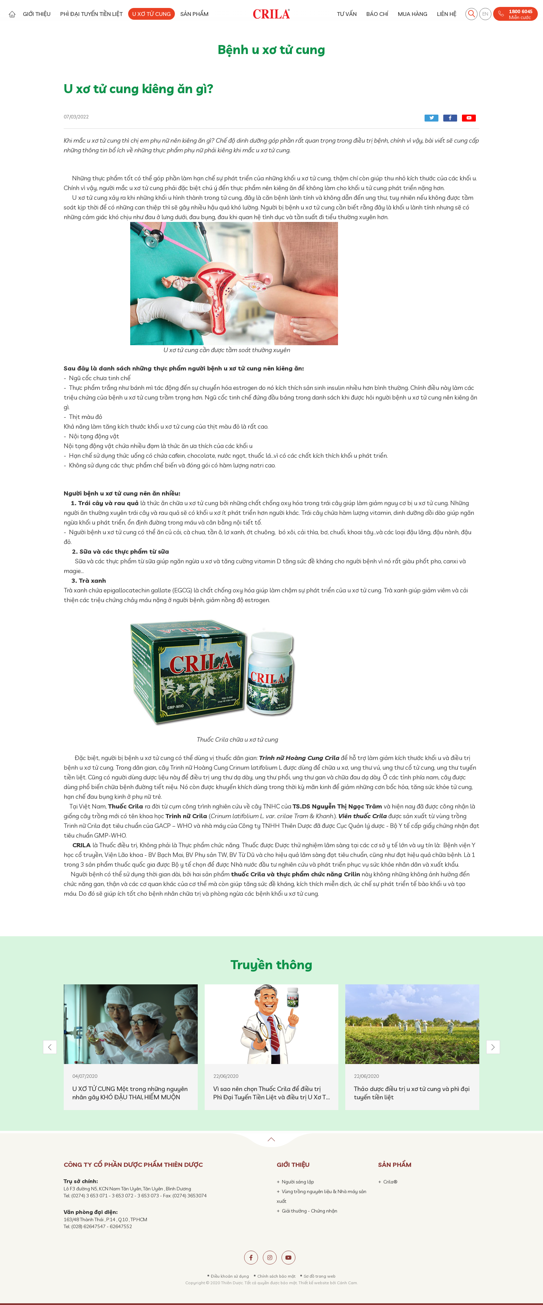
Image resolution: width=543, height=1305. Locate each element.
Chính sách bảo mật (276, 1276)
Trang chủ (12, 14)
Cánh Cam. (347, 1282)
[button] (50, 1047)
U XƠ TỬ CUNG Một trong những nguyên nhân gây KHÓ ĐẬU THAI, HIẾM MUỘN (130, 1093)
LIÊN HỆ (446, 13)
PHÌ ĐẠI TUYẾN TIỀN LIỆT (91, 13)
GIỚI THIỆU (37, 13)
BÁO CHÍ (377, 13)
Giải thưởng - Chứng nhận (309, 1211)
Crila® (390, 1182)
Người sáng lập (298, 1182)
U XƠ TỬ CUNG (151, 13)
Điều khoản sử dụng (230, 1276)
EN (485, 14)
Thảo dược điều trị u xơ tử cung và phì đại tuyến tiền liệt (412, 1093)
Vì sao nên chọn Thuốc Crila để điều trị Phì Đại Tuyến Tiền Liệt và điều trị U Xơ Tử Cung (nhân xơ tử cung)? (271, 1093)
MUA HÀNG (412, 13)
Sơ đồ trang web (320, 1276)
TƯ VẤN (347, 13)
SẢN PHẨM (194, 13)
